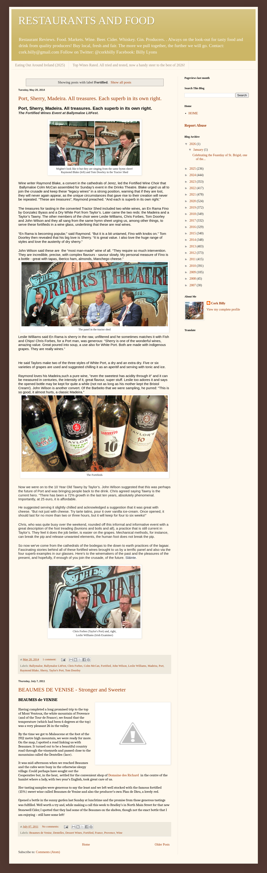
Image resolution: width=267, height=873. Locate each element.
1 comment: (50, 659)
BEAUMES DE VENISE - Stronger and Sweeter (72, 690)
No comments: (51, 826)
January (198, 149)
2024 (193, 175)
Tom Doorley (72, 670)
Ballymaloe (36, 665)
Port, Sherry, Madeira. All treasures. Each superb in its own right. (90, 98)
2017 (193, 220)
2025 (193, 168)
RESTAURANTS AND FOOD (86, 20)
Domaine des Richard (123, 775)
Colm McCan (91, 665)
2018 (193, 214)
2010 (193, 266)
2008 (193, 278)
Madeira (152, 665)
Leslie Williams (137, 665)
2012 (193, 252)
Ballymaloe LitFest (55, 665)
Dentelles (58, 832)
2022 (193, 188)
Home (86, 844)
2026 (193, 144)
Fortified (106, 665)
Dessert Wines (73, 832)
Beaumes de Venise (40, 832)
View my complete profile (223, 309)
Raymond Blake (29, 670)
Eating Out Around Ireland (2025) (40, 65)
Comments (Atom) (48, 852)
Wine (119, 832)
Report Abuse (195, 125)
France (99, 832)
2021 (193, 194)
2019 (193, 207)
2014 (193, 239)
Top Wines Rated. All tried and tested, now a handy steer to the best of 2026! (129, 65)
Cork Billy (218, 303)
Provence (109, 832)
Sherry (44, 670)
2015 (193, 233)
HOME (193, 113)
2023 (193, 181)
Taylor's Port (56, 670)
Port (161, 665)
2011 (193, 259)
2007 (193, 285)
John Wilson (119, 665)
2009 (193, 272)
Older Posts (162, 844)
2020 (193, 201)
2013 (193, 246)
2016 (193, 227)
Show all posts (121, 82)
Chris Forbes (75, 665)
